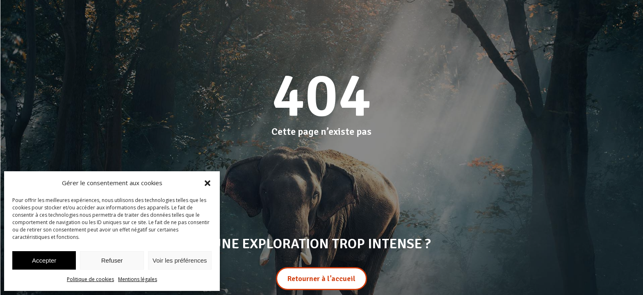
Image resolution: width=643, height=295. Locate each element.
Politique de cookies (90, 279)
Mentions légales (137, 279)
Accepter (44, 260)
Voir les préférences (180, 260)
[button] (207, 183)
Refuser (112, 260)
